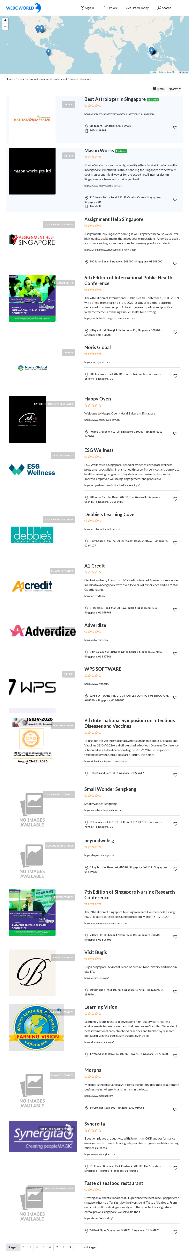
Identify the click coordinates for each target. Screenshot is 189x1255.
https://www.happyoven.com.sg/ (102, 419)
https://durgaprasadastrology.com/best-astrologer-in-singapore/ (119, 113)
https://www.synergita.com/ (99, 1154)
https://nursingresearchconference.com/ (106, 923)
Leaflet (154, 72)
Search (164, 7)
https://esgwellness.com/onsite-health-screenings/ (112, 485)
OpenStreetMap (168, 72)
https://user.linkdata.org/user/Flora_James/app (110, 249)
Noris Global (97, 347)
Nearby (173, 88)
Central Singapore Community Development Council (46, 79)
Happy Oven (97, 398)
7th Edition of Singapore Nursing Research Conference (129, 894)
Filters (159, 89)
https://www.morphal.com (98, 1095)
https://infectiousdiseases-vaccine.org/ (105, 761)
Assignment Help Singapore (113, 219)
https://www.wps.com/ (96, 683)
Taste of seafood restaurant (113, 1183)
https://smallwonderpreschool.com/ (103, 810)
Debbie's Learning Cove (109, 514)
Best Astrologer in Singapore (115, 99)
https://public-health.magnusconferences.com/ (109, 318)
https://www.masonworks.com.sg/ (103, 185)
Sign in (87, 7)
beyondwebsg (99, 840)
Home (9, 79)
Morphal (93, 1070)
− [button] (5, 27)
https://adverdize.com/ (97, 640)
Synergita (94, 1124)
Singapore (85, 79)
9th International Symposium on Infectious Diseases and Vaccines (129, 723)
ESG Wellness (99, 450)
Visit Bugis (95, 952)
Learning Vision (100, 1007)
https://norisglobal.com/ (97, 362)
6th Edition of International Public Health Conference (128, 280)
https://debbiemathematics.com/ (102, 529)
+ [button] (5, 21)
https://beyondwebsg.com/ (99, 855)
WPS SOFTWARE (103, 669)
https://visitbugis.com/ (96, 978)
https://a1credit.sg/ (94, 596)
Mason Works (99, 150)
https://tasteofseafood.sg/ (98, 1218)
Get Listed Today (137, 8)
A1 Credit (94, 566)
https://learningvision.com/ (99, 1042)
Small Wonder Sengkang (110, 789)
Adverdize (95, 625)
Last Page (88, 1247)
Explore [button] (110, 7)
